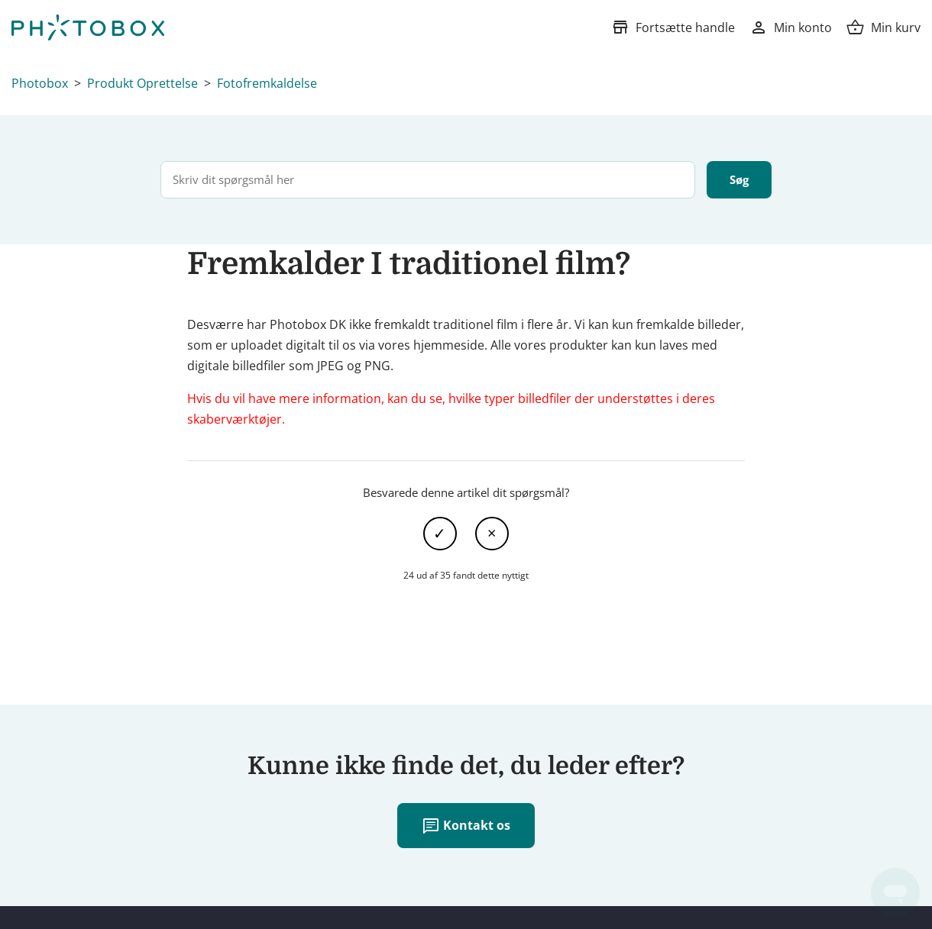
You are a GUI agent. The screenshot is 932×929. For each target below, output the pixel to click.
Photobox (39, 83)
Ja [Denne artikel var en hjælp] (440, 533)
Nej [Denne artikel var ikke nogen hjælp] (492, 533)
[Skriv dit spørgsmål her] (427, 179)
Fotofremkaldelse (267, 83)
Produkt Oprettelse (142, 83)
